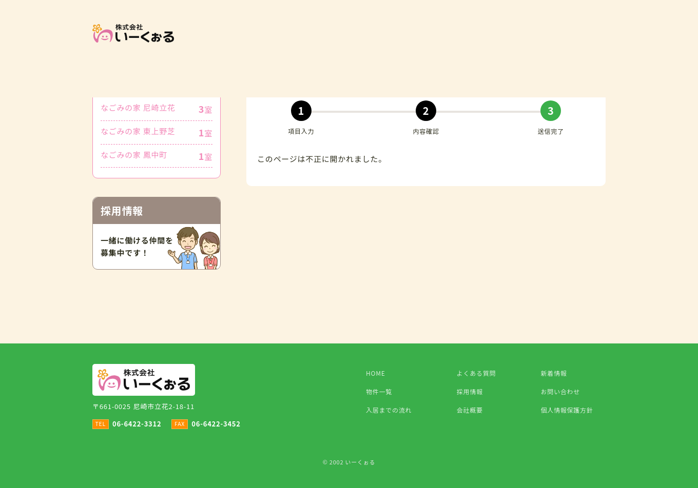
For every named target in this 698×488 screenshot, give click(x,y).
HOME (375, 373)
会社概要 (470, 409)
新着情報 (554, 373)
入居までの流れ (389, 409)
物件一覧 (379, 391)
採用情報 (470, 391)
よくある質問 (476, 373)
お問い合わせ (560, 391)
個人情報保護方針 (567, 409)
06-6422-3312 (136, 424)
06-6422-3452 (215, 424)
